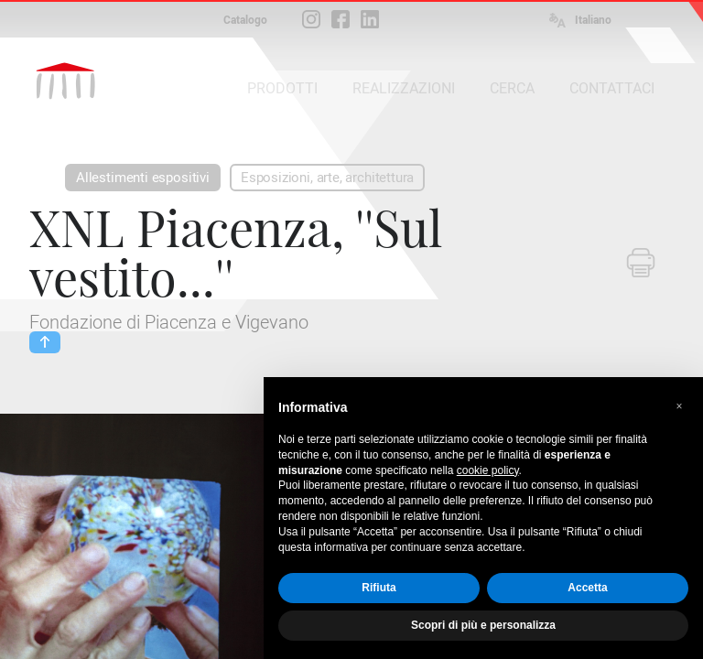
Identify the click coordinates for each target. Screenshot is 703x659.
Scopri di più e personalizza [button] (483, 625)
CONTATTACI (611, 88)
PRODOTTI (282, 88)
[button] (679, 406)
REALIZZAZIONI (403, 88)
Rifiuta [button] (378, 587)
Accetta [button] (587, 587)
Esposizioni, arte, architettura (327, 177)
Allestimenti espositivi (143, 177)
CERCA (512, 88)
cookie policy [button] (488, 470)
